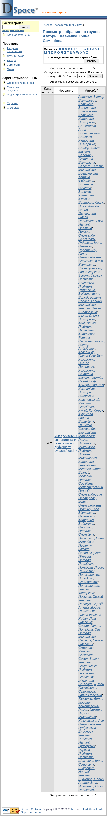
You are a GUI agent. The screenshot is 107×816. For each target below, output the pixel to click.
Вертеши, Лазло (91, 202)
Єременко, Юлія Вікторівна (90, 262)
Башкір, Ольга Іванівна (89, 149)
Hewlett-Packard (92, 809)
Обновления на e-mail (20, 82)
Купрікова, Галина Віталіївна (86, 417)
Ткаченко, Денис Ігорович (90, 700)
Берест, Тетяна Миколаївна (91, 167)
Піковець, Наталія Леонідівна (86, 560)
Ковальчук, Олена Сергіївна (90, 354)
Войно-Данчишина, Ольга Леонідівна (87, 215)
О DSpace (13, 107)
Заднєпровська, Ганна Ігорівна (90, 270)
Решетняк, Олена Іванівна (89, 613)
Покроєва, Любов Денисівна (91, 569)
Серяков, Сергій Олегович (90, 642)
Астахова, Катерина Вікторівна (86, 118)
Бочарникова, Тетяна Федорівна (88, 177)
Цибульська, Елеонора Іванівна (87, 731)
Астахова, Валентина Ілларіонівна (87, 107)
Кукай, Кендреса (90, 410)
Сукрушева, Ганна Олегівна (90, 693)
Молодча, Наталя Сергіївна (85, 479)
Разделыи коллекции (14, 50)
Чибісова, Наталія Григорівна (86, 742)
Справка (12, 103)
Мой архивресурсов (13, 89)
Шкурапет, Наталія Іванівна (86, 771)
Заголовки (13, 64)
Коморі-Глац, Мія (91, 385)
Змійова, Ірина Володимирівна (89, 295)
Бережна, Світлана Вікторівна (86, 158)
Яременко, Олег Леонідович (90, 788)
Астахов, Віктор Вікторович (91, 98)
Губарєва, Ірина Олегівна (90, 244)
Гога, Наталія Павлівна (91, 224)
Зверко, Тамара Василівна (90, 277)
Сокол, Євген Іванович (88, 660)
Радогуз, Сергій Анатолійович (90, 605)
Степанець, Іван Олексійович (91, 686)
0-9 (61, 49)
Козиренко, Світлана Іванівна (86, 374)
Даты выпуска (15, 55)
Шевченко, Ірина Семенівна (90, 762)
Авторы (11, 60)
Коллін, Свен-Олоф (90, 379)
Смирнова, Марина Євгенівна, (86, 651)
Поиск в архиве (12, 23)
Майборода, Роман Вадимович (87, 439)
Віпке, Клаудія (89, 206)
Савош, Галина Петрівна (89, 627)
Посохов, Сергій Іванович (90, 598)
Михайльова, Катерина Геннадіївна (88, 461)
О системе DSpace (54, 12)
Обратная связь (31, 812)
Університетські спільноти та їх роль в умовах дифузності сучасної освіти (65, 443)
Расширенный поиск (13, 30)
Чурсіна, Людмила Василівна (86, 753)
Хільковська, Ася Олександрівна (91, 722)
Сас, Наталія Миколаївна (90, 633)
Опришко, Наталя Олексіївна (86, 531)
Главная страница (18, 34)
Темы (10, 69)
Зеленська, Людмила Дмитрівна (86, 286)
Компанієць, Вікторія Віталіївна (87, 392)
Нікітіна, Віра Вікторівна (88, 510)
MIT (73, 809)
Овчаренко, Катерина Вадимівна (87, 520)
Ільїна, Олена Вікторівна (88, 317)
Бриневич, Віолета (86, 186)
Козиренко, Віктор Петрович (86, 363)
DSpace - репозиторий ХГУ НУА (63, 24)
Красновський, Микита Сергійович (89, 403)
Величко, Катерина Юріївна (86, 195)
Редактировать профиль (22, 94)
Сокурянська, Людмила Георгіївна (88, 669)
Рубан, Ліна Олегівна (87, 620)
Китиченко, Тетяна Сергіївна (87, 337)
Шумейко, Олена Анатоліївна (91, 780)
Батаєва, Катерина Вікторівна (86, 140)
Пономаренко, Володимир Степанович (89, 578)
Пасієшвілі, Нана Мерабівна (91, 540)
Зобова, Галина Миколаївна (90, 302)
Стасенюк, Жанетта (86, 678)
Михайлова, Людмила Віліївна (87, 450)
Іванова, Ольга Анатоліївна (89, 310)
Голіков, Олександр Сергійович (86, 235)
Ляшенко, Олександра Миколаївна (87, 428)
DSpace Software (31, 809)
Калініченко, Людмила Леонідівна (87, 326)
